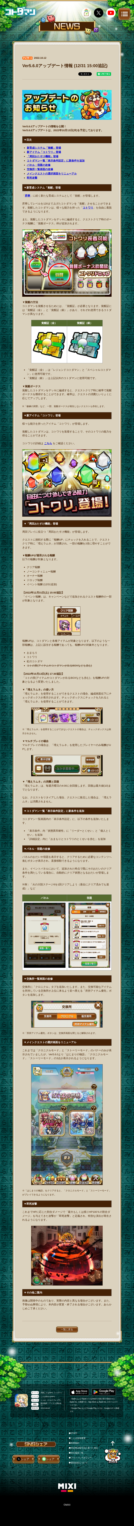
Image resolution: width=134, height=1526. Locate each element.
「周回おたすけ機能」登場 (42, 156)
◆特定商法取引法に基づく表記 (83, 1448)
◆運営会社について (78, 1463)
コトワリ (88, 207)
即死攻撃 (32, 177)
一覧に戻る (67, 1329)
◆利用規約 (74, 1443)
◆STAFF (73, 1433)
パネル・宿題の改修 (38, 164)
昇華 (27, 195)
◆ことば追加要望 (77, 1438)
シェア (25, 1459)
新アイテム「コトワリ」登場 (44, 151)
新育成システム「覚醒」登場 (44, 147)
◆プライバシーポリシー (80, 1458)
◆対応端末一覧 (76, 1453)
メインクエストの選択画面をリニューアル (52, 173)
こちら (48, 443)
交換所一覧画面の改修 (40, 169)
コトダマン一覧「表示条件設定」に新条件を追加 (56, 160)
